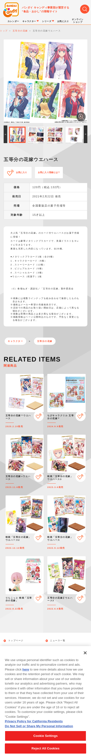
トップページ (16, 641)
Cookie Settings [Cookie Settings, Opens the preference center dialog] (45, 741)
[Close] (85, 658)
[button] (5, 134)
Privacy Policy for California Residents (34, 726)
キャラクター (15, 341)
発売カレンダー (17, 647)
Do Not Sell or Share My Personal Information (39, 731)
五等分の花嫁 (44, 341)
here (25, 674)
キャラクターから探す (62, 647)
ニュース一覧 (57, 641)
